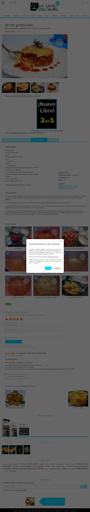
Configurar (57, 268)
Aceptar (48, 268)
